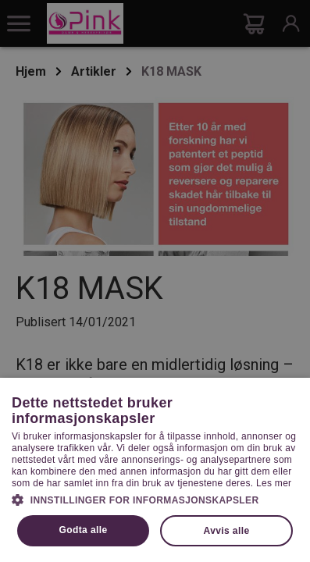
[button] (155, 499)
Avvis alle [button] (227, 530)
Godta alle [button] (83, 530)
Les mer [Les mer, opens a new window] (273, 483)
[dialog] (155, 281)
